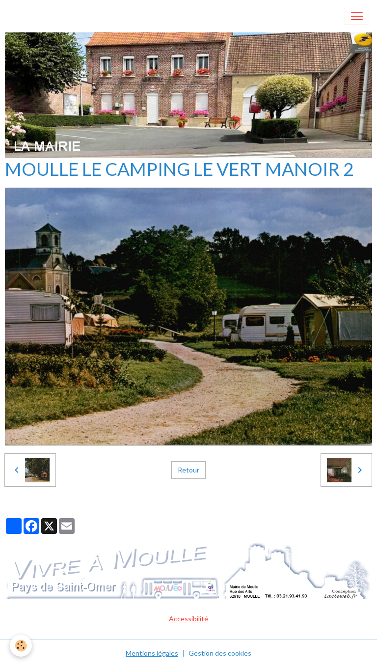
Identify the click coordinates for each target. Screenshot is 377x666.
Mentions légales (152, 653)
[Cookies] (21, 646)
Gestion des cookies (219, 653)
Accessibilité (188, 618)
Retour (188, 470)
